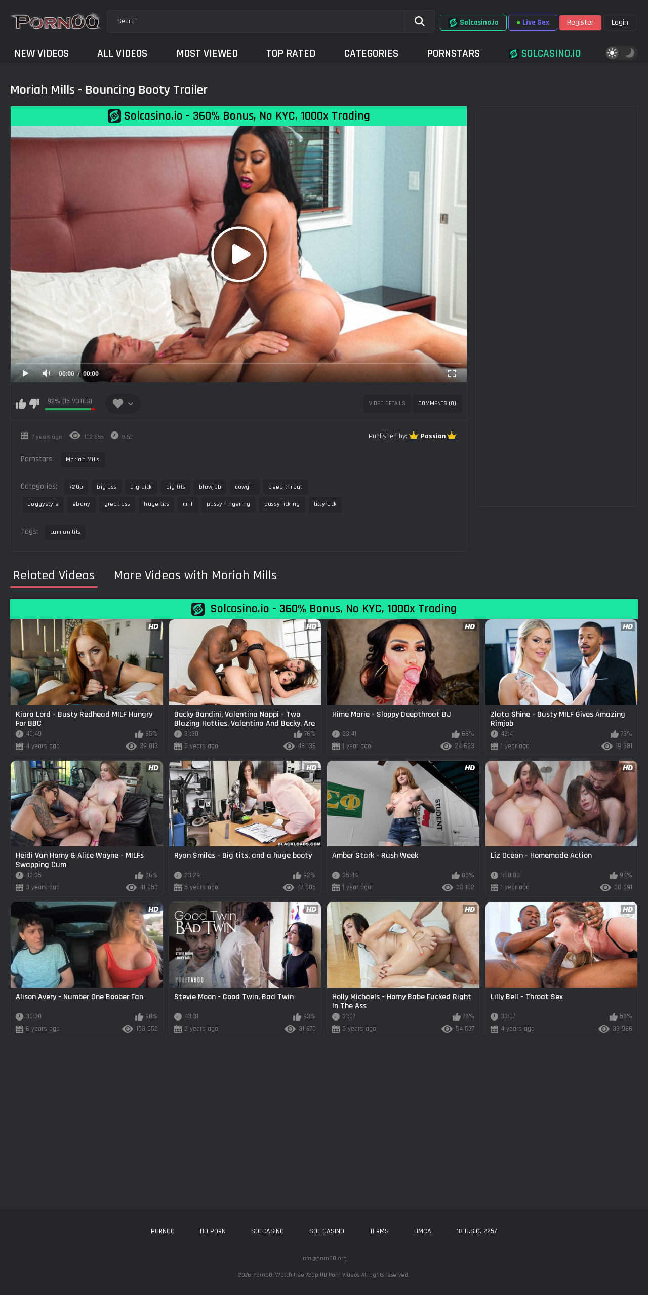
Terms (379, 1231)
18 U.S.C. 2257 (477, 1231)
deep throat (285, 487)
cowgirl (245, 487)
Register (580, 22)
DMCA (422, 1231)
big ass (106, 487)
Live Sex (532, 22)
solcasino (267, 1231)
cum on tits (65, 532)
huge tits (156, 504)
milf (188, 504)
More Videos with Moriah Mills (195, 576)
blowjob (210, 487)
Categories (371, 53)
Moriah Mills (83, 459)
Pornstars (453, 53)
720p (76, 487)
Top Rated (290, 53)
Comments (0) (437, 403)
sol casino (326, 1231)
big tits (175, 487)
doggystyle (43, 504)
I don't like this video (34, 404)
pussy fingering (229, 504)
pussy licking (282, 504)
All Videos (122, 53)
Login (620, 22)
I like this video (21, 404)
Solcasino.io (473, 23)
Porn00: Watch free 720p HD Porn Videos (306, 1275)
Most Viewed (207, 53)
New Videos (41, 53)
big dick (141, 487)
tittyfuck (325, 504)
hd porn (213, 1231)
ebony (81, 504)
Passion (434, 436)
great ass (117, 504)
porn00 (163, 1231)
